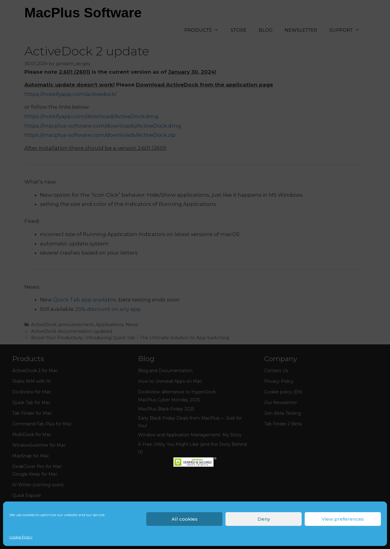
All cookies (184, 519)
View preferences (343, 519)
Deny (263, 519)
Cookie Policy (21, 537)
